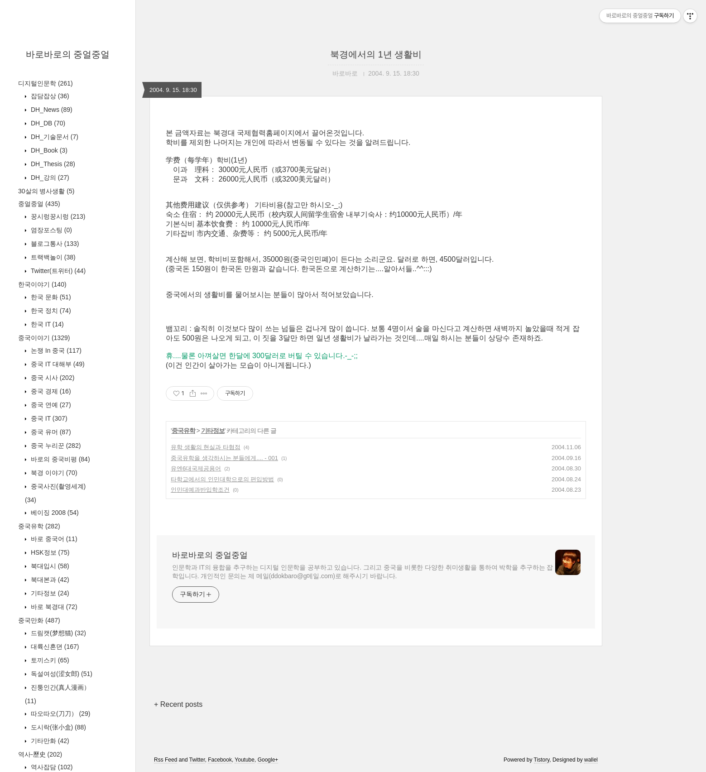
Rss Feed (165, 760)
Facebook (220, 760)
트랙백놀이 (52, 257)
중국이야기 (44, 337)
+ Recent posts (178, 704)
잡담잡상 (49, 96)
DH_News (50, 109)
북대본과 (49, 579)
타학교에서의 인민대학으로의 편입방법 (222, 479)
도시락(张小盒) (57, 727)
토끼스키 (49, 660)
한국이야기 (42, 284)
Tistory (542, 760)
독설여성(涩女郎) (60, 673)
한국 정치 (50, 310)
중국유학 (39, 526)
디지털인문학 (45, 83)
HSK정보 (49, 552)
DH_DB (47, 123)
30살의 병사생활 (46, 191)
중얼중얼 (39, 203)
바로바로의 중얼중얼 (68, 54)
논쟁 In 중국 (55, 350)
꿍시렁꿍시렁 (57, 216)
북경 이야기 (53, 472)
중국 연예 (50, 404)
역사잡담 (50, 767)
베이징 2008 (54, 512)
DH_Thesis (52, 164)
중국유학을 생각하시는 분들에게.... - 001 (224, 458)
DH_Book (48, 150)
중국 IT (48, 418)
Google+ (268, 760)
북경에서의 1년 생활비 (376, 54)
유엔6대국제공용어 (196, 468)
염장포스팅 (50, 230)
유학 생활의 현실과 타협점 (205, 447)
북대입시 (49, 566)
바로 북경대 (53, 606)
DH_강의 (49, 177)
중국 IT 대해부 (57, 364)
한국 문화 (50, 297)
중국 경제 (50, 391)
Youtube (245, 760)
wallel (591, 760)
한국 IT (46, 324)
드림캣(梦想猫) (57, 633)
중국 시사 (51, 377)
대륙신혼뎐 (54, 646)
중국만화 (39, 620)
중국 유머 (50, 432)
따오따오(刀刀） (59, 713)
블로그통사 (54, 243)
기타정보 (49, 593)
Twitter (197, 760)
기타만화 (49, 740)
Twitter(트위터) (57, 270)
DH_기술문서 (53, 136)
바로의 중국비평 (59, 459)
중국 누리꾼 (55, 445)
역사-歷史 (40, 754)
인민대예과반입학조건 (200, 489)
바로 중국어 (53, 538)
